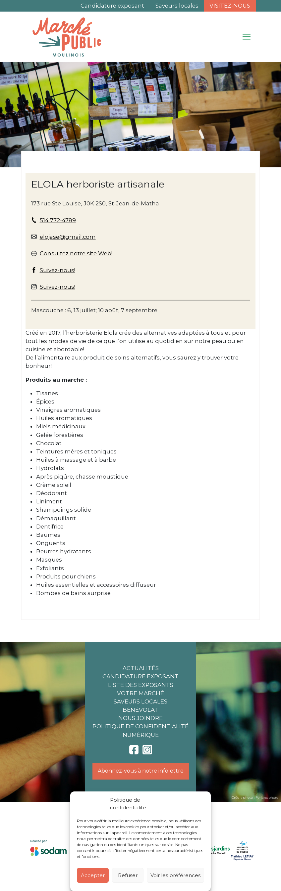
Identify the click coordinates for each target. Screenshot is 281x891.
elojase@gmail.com (68, 236)
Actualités (141, 668)
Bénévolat (140, 709)
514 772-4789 (58, 220)
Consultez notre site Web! (76, 253)
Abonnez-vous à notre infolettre (141, 771)
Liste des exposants (140, 685)
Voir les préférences (175, 875)
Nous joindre (140, 718)
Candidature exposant (112, 5)
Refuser (128, 875)
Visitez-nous (229, 5)
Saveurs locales (176, 5)
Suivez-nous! (57, 270)
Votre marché (140, 693)
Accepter (93, 875)
